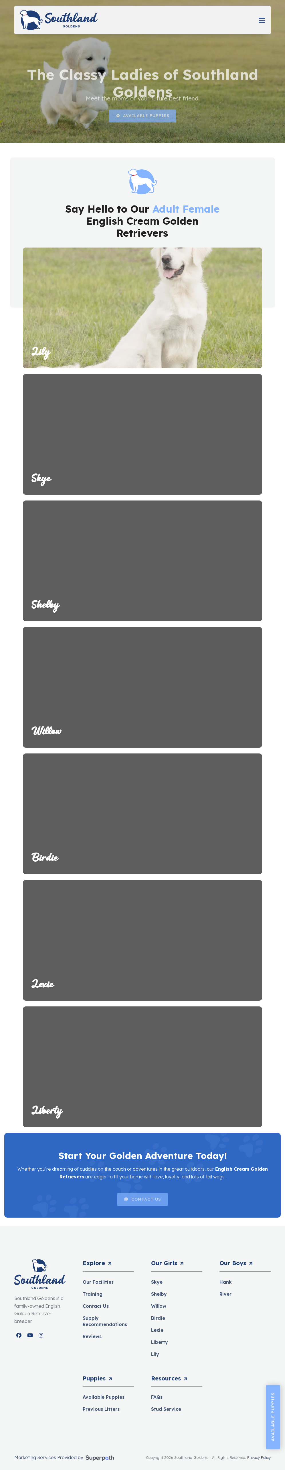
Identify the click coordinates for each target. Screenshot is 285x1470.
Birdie (158, 1318)
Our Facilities (98, 1282)
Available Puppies (103, 1397)
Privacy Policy (259, 1457)
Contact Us (96, 1306)
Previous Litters (101, 1409)
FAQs (157, 1397)
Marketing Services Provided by (49, 1457)
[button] (262, 20)
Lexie (157, 1330)
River (225, 1294)
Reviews (92, 1336)
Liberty (159, 1342)
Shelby (159, 1294)
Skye (157, 1282)
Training (92, 1294)
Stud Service (166, 1409)
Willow (158, 1306)
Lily (155, 1354)
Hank (225, 1282)
